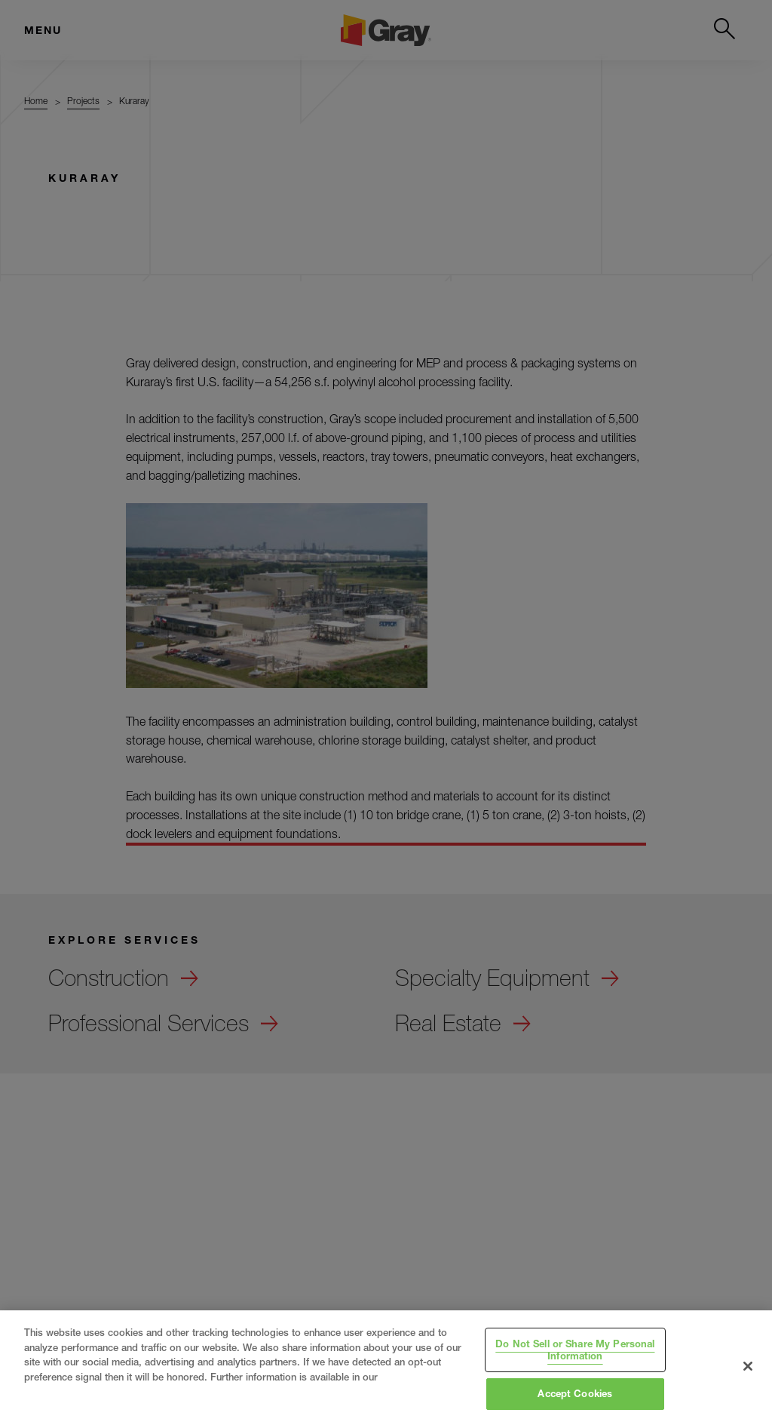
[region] (386, 1367)
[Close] (747, 1366)
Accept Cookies (575, 1393)
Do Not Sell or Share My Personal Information (574, 1349)
